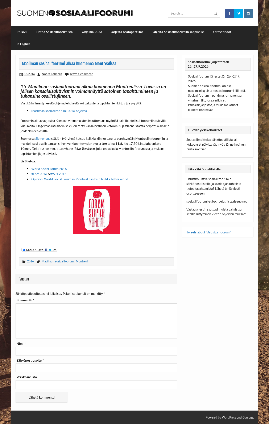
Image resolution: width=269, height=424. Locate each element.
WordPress (229, 417)
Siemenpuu (42, 138)
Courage (248, 417)
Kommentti (25, 300)
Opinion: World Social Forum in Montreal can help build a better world (79, 179)
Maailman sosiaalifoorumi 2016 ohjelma (59, 111)
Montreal (82, 261)
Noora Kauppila (52, 74)
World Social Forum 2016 (49, 169)
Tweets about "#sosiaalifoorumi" (209, 232)
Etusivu (22, 32)
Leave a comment (81, 74)
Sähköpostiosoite (30, 360)
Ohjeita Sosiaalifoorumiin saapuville (178, 32)
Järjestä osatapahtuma (127, 32)
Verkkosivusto (27, 377)
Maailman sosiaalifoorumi (58, 261)
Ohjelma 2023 (92, 32)
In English (23, 44)
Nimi (21, 343)
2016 (30, 261)
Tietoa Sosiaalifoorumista (54, 32)
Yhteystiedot (222, 32)
